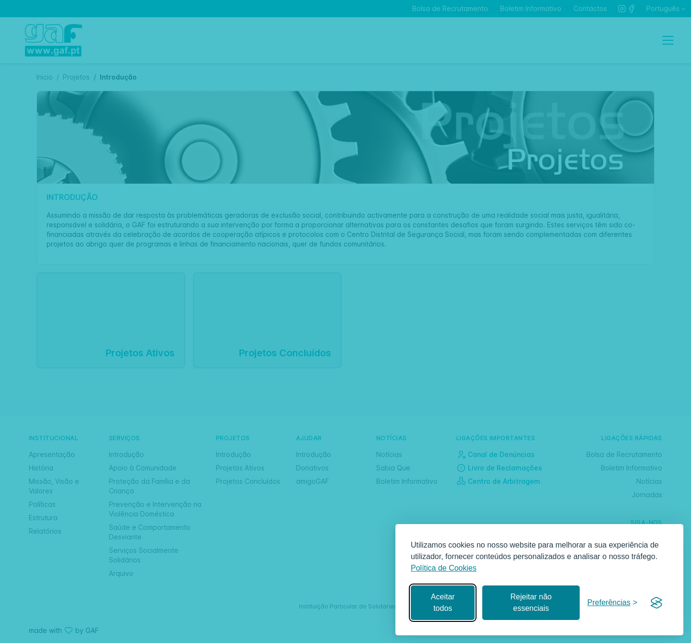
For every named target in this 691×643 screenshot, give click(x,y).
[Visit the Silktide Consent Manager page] (656, 602)
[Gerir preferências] (612, 603)
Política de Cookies (444, 568)
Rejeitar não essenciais (530, 602)
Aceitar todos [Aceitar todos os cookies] (443, 602)
